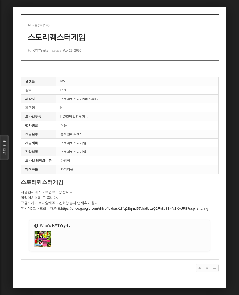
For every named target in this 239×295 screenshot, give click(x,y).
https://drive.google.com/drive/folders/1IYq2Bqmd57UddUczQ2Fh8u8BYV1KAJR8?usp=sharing (134, 209)
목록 (4, 147)
